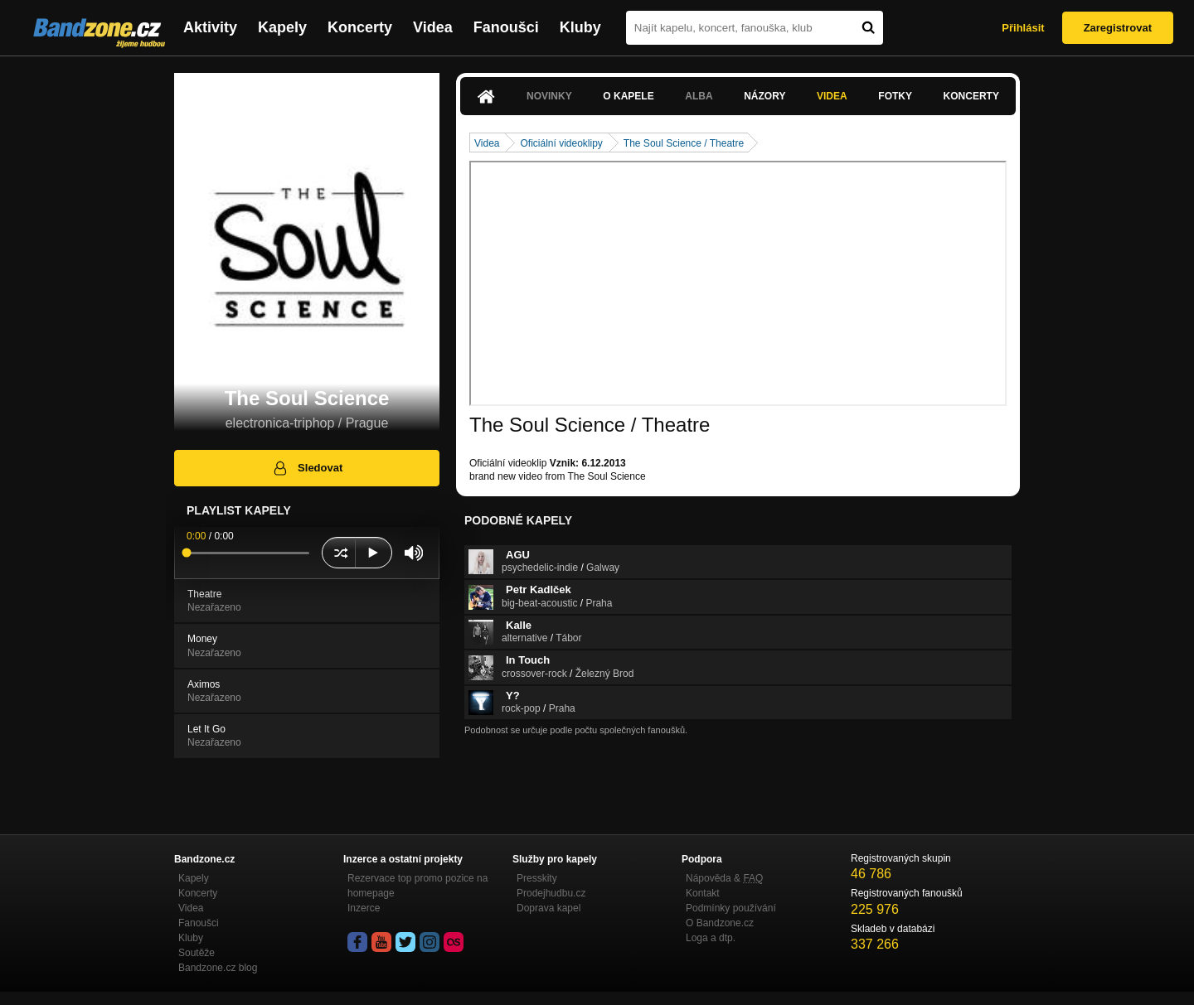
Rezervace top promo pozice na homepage (417, 885)
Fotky (895, 96)
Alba (698, 96)
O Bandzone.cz (720, 923)
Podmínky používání (731, 908)
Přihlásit (1023, 28)
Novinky (549, 96)
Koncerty (360, 27)
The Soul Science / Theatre (684, 143)
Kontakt (703, 893)
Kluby (580, 27)
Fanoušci (506, 27)
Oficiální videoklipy (561, 143)
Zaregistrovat (1118, 28)
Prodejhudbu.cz (551, 893)
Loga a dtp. (710, 938)
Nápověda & (724, 878)
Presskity (537, 878)
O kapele (628, 96)
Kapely (282, 27)
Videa (433, 27)
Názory (764, 96)
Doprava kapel (548, 908)
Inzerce (363, 908)
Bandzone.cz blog (217, 968)
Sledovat (307, 468)
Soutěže (196, 953)
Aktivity (210, 27)
